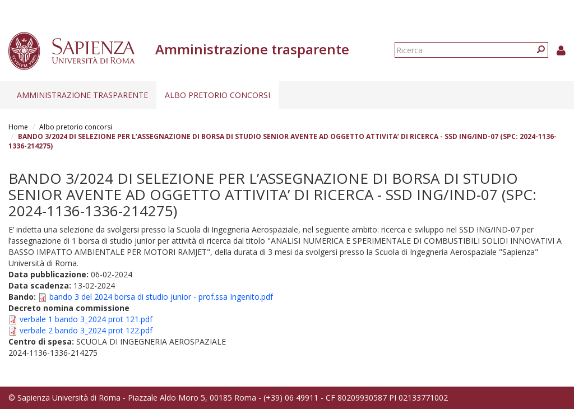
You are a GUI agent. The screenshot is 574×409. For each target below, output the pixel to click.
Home (18, 127)
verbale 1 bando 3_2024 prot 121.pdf (86, 319)
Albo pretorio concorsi (217, 95)
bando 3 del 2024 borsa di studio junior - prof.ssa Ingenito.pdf (161, 296)
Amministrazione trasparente (82, 95)
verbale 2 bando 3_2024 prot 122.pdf (86, 330)
